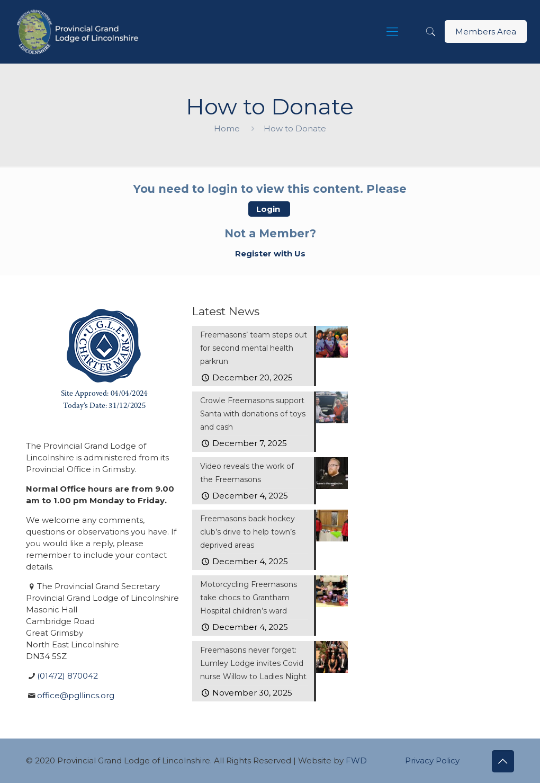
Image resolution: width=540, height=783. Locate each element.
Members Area (485, 31)
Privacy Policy (432, 760)
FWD (356, 760)
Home (227, 128)
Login (269, 209)
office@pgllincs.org (75, 695)
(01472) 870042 (67, 676)
